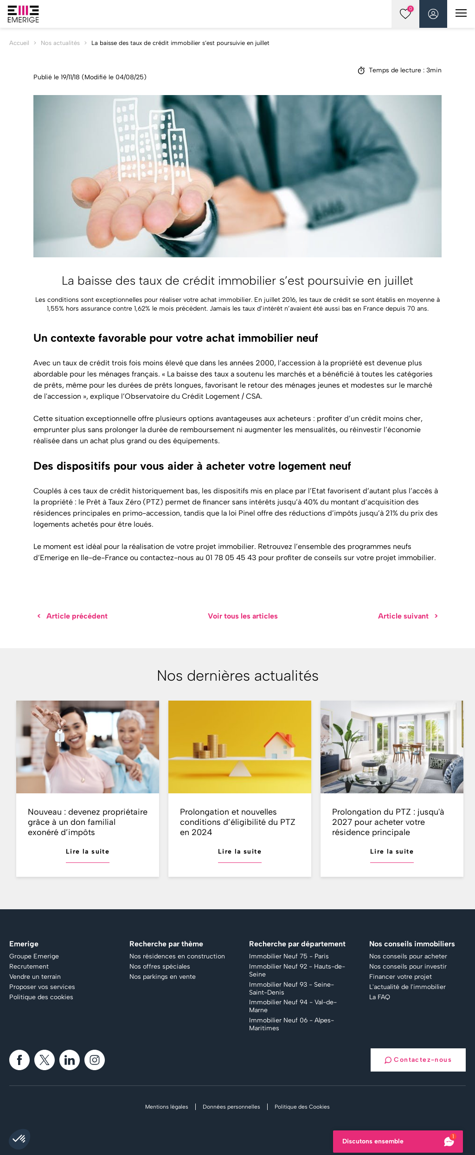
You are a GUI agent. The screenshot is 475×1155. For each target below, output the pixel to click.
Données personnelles (231, 1107)
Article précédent (72, 616)
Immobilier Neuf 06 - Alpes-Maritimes (291, 1024)
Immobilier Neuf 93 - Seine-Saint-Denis (291, 988)
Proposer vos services (42, 987)
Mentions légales (166, 1107)
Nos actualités (60, 42)
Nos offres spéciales (159, 966)
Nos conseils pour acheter (408, 956)
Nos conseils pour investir (408, 966)
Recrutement (29, 966)
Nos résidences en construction (177, 956)
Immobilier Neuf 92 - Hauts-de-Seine (297, 970)
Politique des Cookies (302, 1107)
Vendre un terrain (35, 977)
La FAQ (379, 997)
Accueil (19, 42)
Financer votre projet (400, 977)
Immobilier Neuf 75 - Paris (289, 956)
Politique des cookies (41, 997)
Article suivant (408, 616)
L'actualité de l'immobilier (407, 987)
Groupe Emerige (34, 956)
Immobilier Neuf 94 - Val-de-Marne (293, 1006)
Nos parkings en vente (162, 977)
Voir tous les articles (243, 616)
